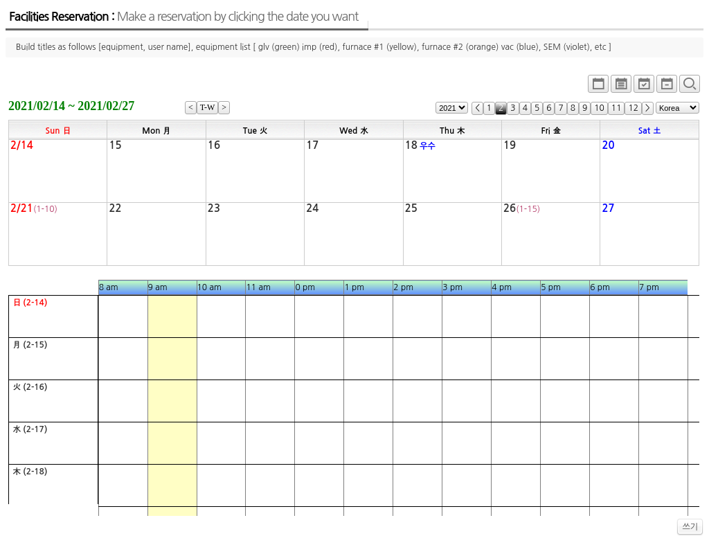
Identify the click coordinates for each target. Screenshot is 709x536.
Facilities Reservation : (183, 16)
